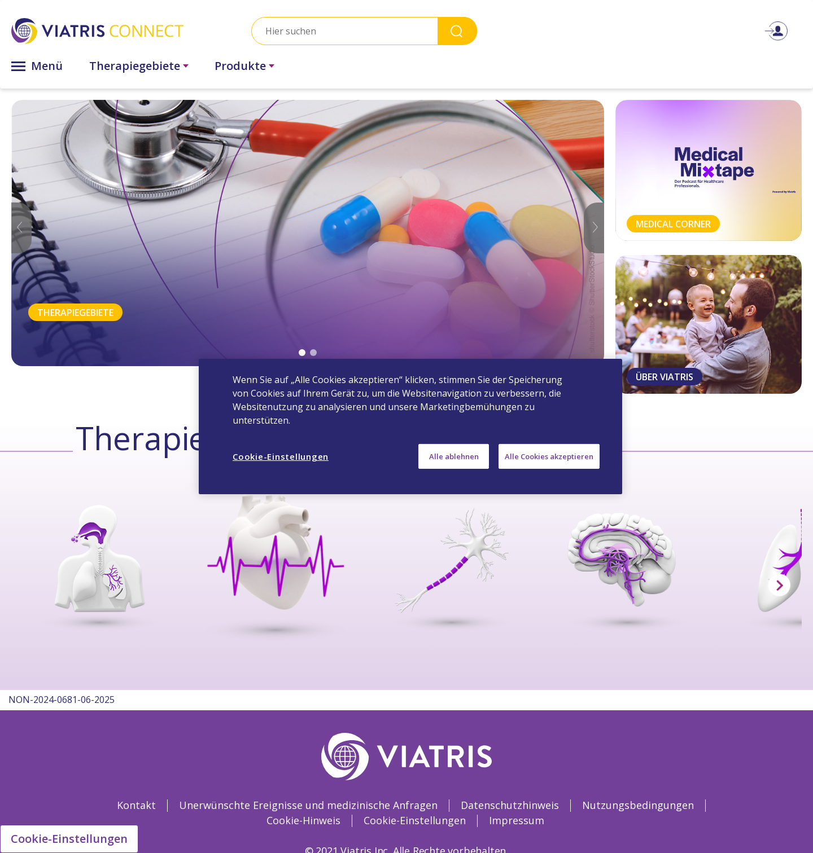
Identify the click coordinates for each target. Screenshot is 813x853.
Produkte (240, 65)
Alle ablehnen (454, 456)
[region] (410, 426)
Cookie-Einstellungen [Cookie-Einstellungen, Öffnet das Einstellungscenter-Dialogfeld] (281, 456)
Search (457, 31)
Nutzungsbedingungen (638, 805)
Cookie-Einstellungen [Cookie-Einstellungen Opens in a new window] (415, 820)
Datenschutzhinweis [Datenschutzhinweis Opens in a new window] (510, 805)
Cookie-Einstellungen (69, 838)
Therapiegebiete (134, 65)
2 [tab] (313, 352)
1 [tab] (302, 352)
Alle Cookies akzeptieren (549, 456)
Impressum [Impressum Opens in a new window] (516, 820)
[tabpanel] (307, 233)
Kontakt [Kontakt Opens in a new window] (136, 805)
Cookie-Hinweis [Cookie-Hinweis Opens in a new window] (303, 820)
